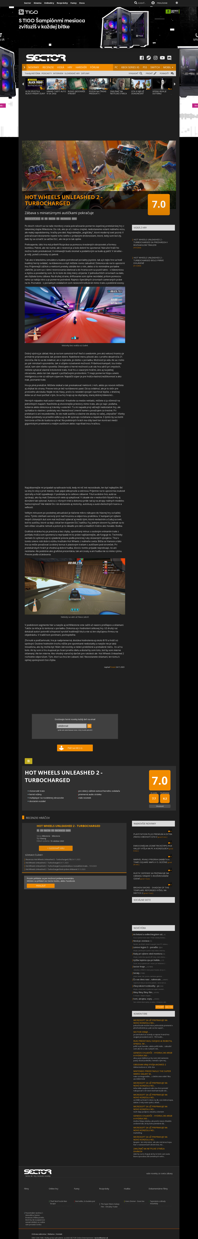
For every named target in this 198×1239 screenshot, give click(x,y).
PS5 (145, 67)
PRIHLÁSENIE (162, 3)
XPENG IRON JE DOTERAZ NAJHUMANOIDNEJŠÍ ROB (161, 94)
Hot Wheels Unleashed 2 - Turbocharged (43, 862)
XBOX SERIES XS (130, 67)
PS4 (46, 219)
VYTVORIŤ (160, 1007)
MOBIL (167, 67)
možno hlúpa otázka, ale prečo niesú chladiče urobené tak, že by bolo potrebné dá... (152, 1122)
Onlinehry (49, 3)
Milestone (46, 836)
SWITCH (155, 67)
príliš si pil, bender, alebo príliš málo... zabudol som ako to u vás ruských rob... (152, 1047)
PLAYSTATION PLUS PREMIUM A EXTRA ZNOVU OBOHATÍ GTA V (152, 835)
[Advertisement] (99, 116)
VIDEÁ (60, 67)
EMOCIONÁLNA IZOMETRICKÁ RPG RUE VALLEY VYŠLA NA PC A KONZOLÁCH (152, 847)
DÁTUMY (85, 73)
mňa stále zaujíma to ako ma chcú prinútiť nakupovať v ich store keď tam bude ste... (150, 1089)
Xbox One (52, 219)
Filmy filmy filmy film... (143, 992)
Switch (74, 219)
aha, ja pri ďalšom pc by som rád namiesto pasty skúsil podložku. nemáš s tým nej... (150, 1059)
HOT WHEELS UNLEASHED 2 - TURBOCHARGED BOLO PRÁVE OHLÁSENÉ (148, 260)
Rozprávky (62, 3)
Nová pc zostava (141, 940)
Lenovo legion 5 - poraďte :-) (146, 947)
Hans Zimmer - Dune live (134, 1201)
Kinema (37, 3)
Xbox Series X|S (66, 219)
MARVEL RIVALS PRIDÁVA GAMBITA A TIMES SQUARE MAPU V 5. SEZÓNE (151, 860)
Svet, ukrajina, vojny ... (143, 998)
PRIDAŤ (149, 73)
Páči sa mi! (75, 748)
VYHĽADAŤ (133, 73)
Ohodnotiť (160, 806)
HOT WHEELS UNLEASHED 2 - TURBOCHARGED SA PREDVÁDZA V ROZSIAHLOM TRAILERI (150, 242)
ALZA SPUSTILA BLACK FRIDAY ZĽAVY (35, 92)
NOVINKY (33, 67)
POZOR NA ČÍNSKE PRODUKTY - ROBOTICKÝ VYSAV (97, 93)
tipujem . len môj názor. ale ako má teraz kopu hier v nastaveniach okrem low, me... (152, 1143)
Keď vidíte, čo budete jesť (85, 1201)
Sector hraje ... (140, 966)
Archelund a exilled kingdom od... (148, 934)
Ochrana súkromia (39, 1234)
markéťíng (137, 1133)
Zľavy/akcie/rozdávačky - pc (146, 985)
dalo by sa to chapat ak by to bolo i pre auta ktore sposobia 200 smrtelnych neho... (151, 1155)
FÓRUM (94, 67)
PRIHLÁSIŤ (41, 885)
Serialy (136, 973)
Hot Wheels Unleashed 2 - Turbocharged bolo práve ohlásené (51, 869)
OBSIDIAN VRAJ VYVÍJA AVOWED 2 (149, 1064)
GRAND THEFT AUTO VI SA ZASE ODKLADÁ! (56, 93)
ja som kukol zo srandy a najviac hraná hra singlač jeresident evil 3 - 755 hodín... (151, 1035)
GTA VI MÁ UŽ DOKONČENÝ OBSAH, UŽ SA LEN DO (140, 94)
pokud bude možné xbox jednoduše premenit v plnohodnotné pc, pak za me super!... (153, 1026)
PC (116, 67)
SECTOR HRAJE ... (141, 1031)
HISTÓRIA (35, 73)
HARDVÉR (81, 67)
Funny (74, 3)
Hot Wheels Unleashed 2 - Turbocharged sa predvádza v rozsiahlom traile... (57, 866)
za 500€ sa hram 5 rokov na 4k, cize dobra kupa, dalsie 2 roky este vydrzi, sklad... (153, 1101)
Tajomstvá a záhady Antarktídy (158, 1202)
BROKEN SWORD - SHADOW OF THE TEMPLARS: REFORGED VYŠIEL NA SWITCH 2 (151, 890)
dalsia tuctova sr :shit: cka (144, 1067)
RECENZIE (48, 67)
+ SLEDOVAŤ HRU (55, 848)
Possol (113, 667)
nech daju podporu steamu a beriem (148, 1111)
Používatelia (164, 793)
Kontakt (59, 1234)
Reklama (51, 1234)
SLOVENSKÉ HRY (72, 73)
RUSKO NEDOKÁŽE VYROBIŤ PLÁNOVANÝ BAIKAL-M (77, 94)
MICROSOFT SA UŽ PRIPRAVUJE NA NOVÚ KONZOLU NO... (150, 1021)
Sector (27, 3)
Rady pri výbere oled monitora (147, 953)
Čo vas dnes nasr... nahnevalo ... (148, 979)
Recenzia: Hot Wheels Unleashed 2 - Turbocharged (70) (48, 859)
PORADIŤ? (164, 73)
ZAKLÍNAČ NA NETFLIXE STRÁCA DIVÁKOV (118, 93)
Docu (82, 3)
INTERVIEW (58, 73)
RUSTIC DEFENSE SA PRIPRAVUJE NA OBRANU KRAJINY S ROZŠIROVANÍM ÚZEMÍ (151, 876)
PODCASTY (47, 73)
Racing (43, 838)
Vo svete (154, 793)
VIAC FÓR (169, 1007)
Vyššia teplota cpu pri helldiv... (147, 960)
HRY (70, 67)
